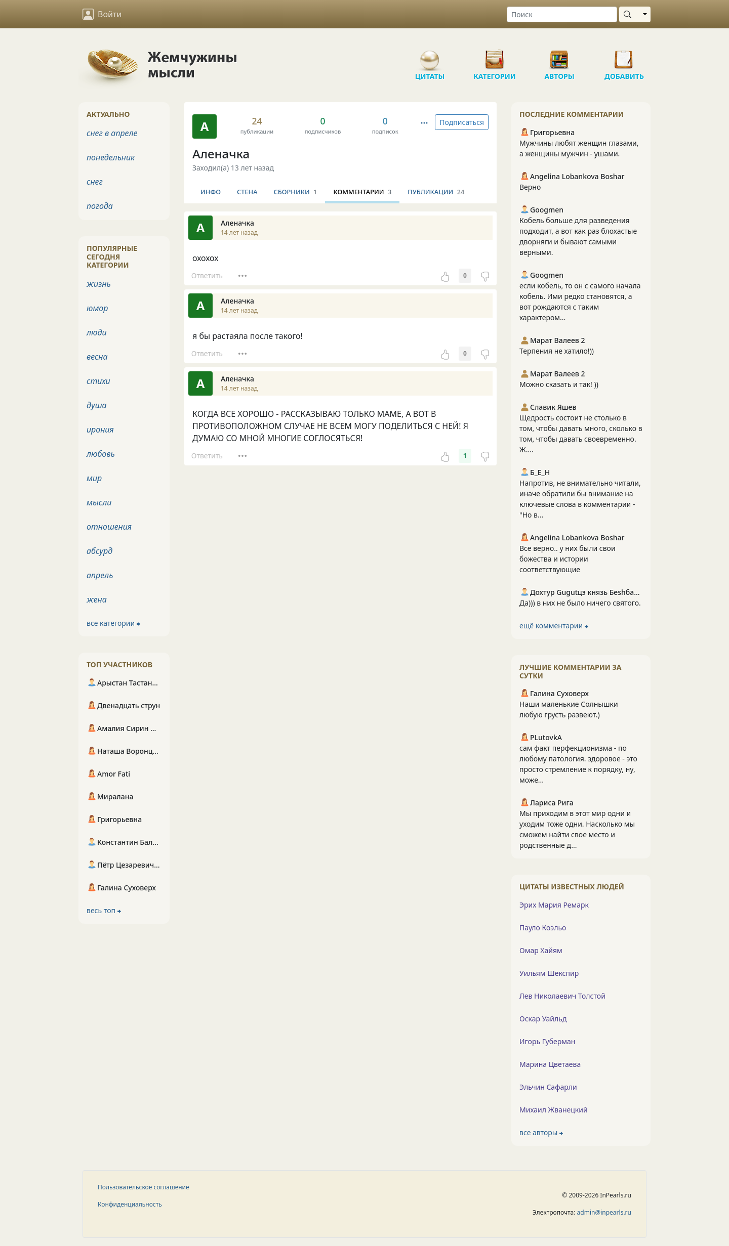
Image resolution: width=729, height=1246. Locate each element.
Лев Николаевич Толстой (562, 996)
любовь (101, 453)
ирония (100, 429)
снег (95, 181)
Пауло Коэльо (542, 927)
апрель (100, 575)
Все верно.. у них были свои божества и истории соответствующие (567, 558)
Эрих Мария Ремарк (554, 905)
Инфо (210, 191)
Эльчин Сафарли (548, 1087)
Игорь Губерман (547, 1041)
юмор (97, 308)
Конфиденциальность (130, 1204)
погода (100, 205)
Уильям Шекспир (549, 973)
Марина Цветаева (550, 1064)
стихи (98, 380)
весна (97, 356)
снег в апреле (112, 133)
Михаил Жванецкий (553, 1109)
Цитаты (429, 55)
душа (97, 405)
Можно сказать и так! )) (558, 384)
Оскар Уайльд (542, 1018)
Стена (247, 191)
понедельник (111, 157)
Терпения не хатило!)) (556, 351)
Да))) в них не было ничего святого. (580, 603)
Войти (102, 14)
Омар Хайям (540, 950)
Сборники (295, 191)
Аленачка (221, 153)
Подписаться (461, 122)
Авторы (559, 55)
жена (97, 599)
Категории (494, 55)
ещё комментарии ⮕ (553, 625)
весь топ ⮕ (104, 910)
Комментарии (362, 191)
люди (97, 332)
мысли (99, 502)
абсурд (99, 550)
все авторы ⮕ (541, 1132)
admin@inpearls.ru (604, 1212)
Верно (530, 187)
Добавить (624, 55)
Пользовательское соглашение (143, 1187)
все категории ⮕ (113, 623)
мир (94, 478)
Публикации (436, 191)
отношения (109, 526)
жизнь (99, 283)
